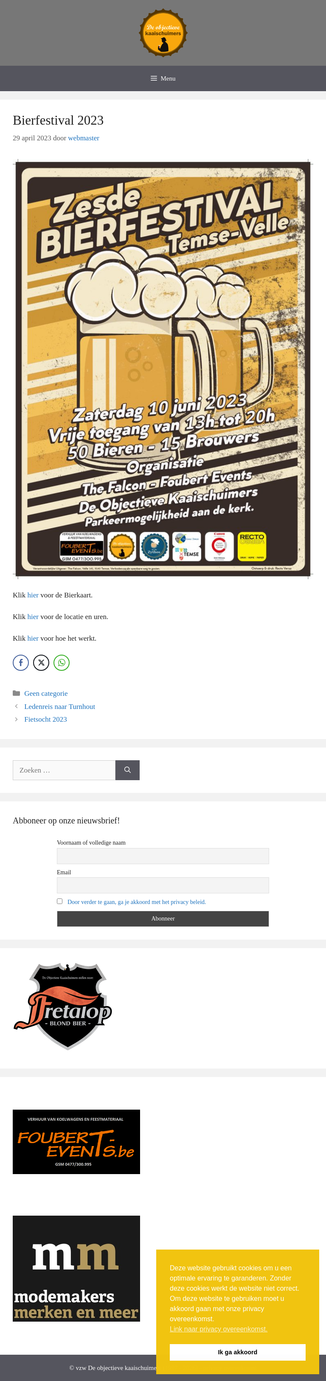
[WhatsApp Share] (61, 663)
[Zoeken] (127, 770)
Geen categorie (45, 693)
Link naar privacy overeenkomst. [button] (218, 1329)
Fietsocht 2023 (45, 719)
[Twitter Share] (41, 663)
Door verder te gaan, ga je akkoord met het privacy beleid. (136, 902)
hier (32, 595)
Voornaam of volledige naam (91, 843)
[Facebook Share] (21, 663)
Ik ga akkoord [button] (238, 1352)
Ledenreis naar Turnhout (59, 707)
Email (64, 872)
